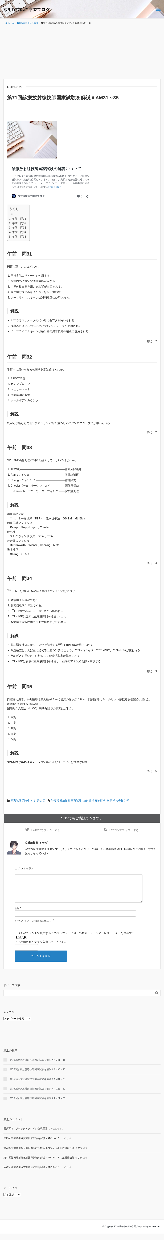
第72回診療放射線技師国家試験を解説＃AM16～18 (31, 1164)
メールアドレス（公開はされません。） (33, 927)
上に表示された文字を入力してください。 (41, 948)
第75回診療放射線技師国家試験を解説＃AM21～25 (37, 1104)
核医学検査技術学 (118, 800)
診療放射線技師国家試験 (66, 800)
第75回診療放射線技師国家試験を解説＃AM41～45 (37, 1066)
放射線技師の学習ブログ (26, 9)
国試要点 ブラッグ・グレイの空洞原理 (25, 1135)
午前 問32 (19, 223)
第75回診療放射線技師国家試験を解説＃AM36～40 (37, 1075)
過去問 (41, 800)
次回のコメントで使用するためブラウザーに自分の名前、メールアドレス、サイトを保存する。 (77, 939)
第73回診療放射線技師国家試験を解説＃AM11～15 (31, 1144)
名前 (17, 915)
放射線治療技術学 (94, 800)
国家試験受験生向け (22, 800)
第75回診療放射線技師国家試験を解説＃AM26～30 (37, 1095)
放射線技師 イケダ (72, 1154)
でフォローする (45, 830)
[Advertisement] (82, 52)
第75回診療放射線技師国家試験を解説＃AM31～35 (37, 1085)
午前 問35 (19, 236)
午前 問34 (19, 232)
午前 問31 (19, 218)
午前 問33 (19, 227)
